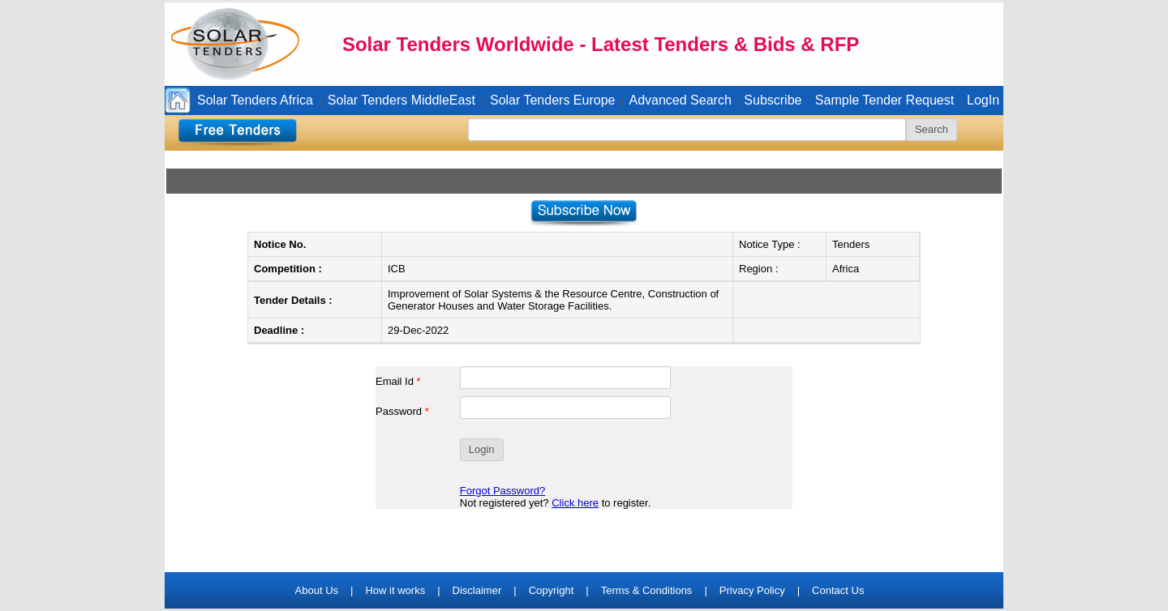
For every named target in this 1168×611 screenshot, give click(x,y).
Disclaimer (477, 590)
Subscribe (772, 100)
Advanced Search (680, 100)
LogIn (983, 100)
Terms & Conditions (647, 590)
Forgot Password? (503, 491)
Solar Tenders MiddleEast (401, 100)
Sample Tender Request (884, 100)
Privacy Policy (752, 590)
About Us (316, 590)
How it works (395, 590)
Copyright (551, 590)
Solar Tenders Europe (552, 100)
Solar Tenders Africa (255, 100)
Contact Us (838, 590)
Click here (575, 503)
